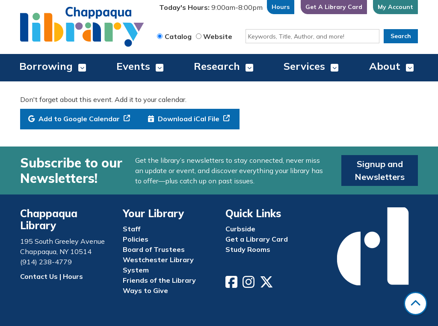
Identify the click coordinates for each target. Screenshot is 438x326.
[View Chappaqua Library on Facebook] (232, 284)
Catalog (178, 36)
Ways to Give (145, 290)
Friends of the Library (159, 280)
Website (217, 36)
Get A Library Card (333, 7)
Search (401, 36)
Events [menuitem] (133, 66)
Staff (131, 228)
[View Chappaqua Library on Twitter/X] (267, 284)
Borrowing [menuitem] (46, 66)
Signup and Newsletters (380, 170)
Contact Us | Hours (51, 276)
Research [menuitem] (217, 66)
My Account (395, 7)
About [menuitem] (384, 66)
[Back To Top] (415, 303)
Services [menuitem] (304, 66)
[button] (211, 9)
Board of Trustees (154, 249)
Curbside (240, 228)
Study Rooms (247, 249)
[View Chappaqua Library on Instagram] (249, 284)
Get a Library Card (256, 239)
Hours (281, 7)
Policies (135, 239)
